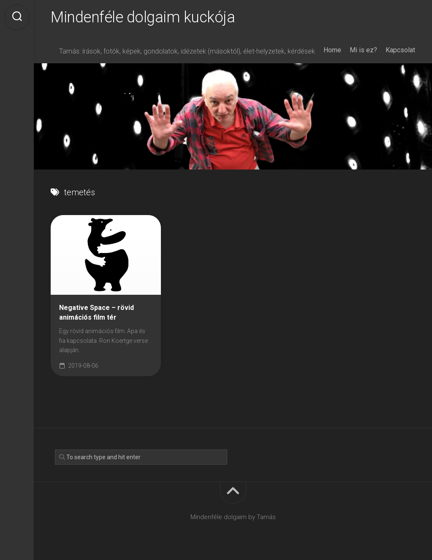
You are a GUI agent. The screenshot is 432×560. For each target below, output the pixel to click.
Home (332, 50)
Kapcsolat (400, 50)
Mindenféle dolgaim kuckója (143, 17)
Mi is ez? (363, 50)
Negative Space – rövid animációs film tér (96, 312)
